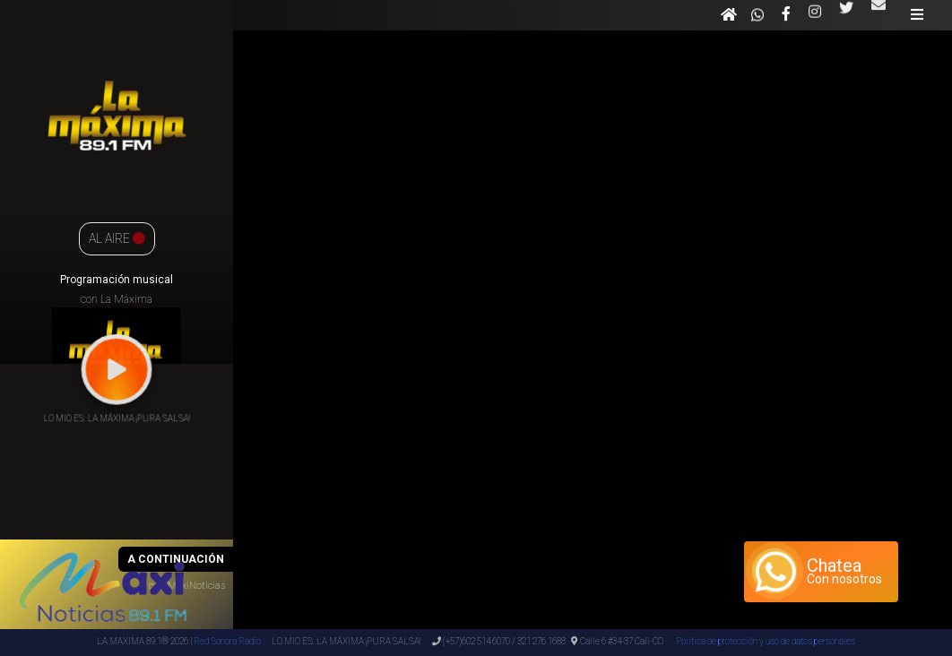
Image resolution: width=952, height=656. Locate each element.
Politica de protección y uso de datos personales (764, 641)
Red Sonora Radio (227, 641)
